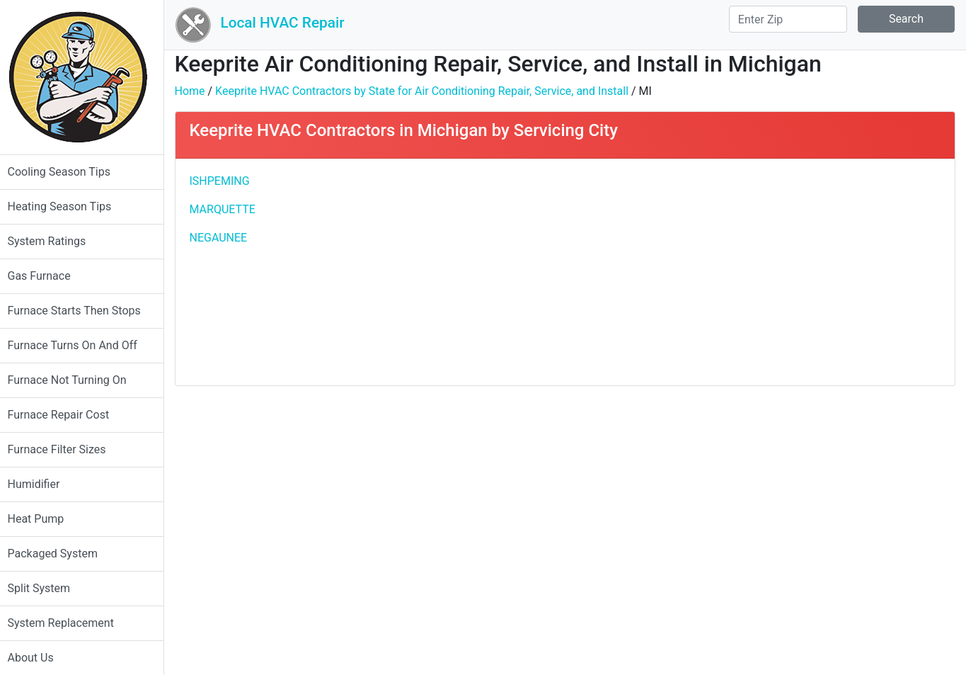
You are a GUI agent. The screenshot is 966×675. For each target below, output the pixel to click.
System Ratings (53, 241)
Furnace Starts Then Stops (80, 310)
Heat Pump (42, 519)
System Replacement (67, 623)
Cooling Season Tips (65, 171)
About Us (37, 657)
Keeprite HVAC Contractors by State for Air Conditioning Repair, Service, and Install (429, 91)
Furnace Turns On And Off (79, 345)
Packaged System (59, 553)
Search (906, 18)
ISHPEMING (226, 181)
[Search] (788, 19)
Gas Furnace (45, 276)
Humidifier (40, 484)
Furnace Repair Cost (65, 414)
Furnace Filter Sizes (63, 449)
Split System (45, 588)
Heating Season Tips (66, 206)
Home (196, 91)
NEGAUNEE (225, 237)
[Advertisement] (760, 272)
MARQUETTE (229, 209)
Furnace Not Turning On (73, 380)
